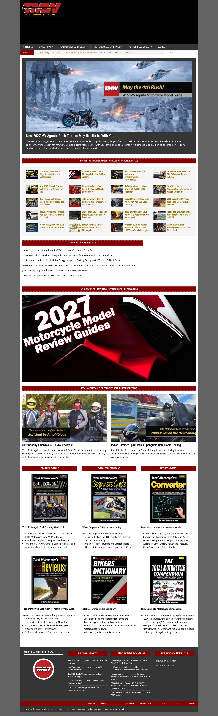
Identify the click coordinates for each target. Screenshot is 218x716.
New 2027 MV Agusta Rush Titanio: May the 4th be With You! (70, 136)
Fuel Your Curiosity (87, 653)
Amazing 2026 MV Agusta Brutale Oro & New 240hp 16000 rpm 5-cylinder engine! (137, 227)
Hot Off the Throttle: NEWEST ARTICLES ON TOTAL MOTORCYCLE (109, 161)
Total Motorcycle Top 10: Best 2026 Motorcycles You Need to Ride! (94, 202)
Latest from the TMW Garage (131, 653)
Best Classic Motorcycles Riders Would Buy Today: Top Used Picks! (52, 202)
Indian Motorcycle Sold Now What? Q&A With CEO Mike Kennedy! (137, 202)
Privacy (116, 703)
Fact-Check (163, 703)
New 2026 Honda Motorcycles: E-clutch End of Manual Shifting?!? (179, 189)
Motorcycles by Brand (107, 46)
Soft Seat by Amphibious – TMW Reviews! (47, 445)
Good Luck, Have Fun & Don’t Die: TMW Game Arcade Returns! (179, 174)
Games (161, 46)
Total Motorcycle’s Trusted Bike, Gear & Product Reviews (109, 388)
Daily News (45, 46)
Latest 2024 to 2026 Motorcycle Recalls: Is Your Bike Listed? (178, 227)
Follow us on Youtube (164, 665)
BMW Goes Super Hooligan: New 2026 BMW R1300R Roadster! (136, 189)
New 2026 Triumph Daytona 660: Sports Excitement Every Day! (52, 189)
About (104, 703)
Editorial (130, 703)
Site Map (191, 703)
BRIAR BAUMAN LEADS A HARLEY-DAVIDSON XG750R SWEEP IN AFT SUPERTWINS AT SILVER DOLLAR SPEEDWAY (79, 265)
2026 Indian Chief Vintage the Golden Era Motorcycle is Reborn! (179, 202)
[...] (99, 148)
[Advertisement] (132, 23)
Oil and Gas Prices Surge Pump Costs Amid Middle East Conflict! (93, 189)
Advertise (91, 703)
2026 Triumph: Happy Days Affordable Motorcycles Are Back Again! (137, 215)
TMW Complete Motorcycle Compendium (161, 608)
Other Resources (139, 46)
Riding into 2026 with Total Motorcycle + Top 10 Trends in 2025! (179, 215)
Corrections (146, 703)
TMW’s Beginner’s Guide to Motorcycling (101, 527)
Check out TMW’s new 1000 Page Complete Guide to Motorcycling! (51, 174)
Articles (28, 46)
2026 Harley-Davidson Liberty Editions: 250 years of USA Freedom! (94, 215)
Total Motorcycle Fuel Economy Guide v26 (43, 527)
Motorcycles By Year (72, 46)
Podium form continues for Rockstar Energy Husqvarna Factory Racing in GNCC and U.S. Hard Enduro (71, 260)
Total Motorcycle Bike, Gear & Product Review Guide (48, 608)
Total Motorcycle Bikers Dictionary (98, 608)
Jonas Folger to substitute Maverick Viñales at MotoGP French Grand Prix (58, 250)
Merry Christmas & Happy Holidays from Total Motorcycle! (92, 227)
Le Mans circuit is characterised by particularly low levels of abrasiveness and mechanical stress (68, 255)
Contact (178, 703)
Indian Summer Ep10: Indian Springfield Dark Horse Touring (146, 445)
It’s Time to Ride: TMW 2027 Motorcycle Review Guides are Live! (94, 174)
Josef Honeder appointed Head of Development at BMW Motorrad (55, 270)
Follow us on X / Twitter (165, 660)
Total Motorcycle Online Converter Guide (161, 527)
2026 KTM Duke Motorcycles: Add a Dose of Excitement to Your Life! (52, 215)
